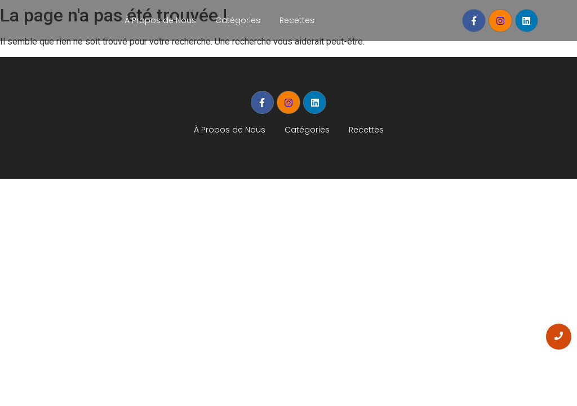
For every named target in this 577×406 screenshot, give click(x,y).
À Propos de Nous (160, 20)
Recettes (296, 20)
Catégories (237, 20)
